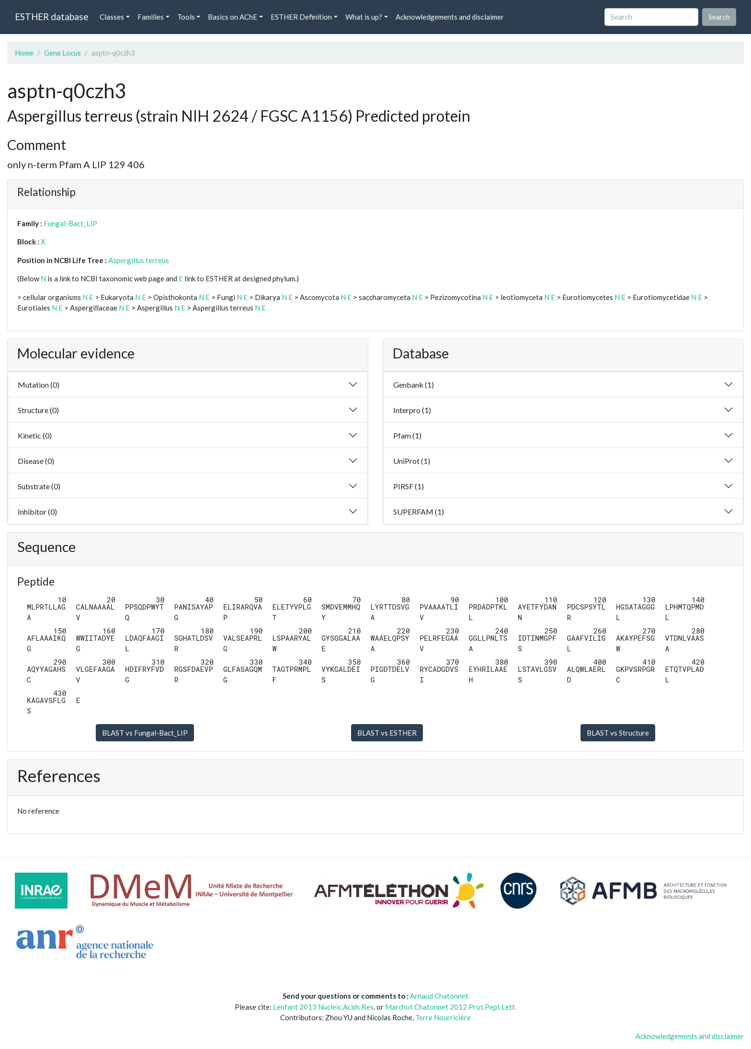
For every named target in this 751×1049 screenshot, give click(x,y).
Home (24, 52)
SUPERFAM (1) (418, 511)
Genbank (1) (413, 384)
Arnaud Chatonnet (439, 995)
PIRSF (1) (408, 486)
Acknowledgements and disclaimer (450, 16)
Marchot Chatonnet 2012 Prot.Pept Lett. (450, 1007)
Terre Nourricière (443, 1017)
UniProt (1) (411, 460)
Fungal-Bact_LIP (70, 223)
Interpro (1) (412, 410)
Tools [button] (186, 16)
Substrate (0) (39, 486)
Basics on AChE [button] (232, 16)
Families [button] (150, 16)
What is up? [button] (363, 16)
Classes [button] (112, 16)
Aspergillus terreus (138, 260)
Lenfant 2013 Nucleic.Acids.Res (323, 1007)
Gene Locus (62, 52)
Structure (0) (38, 410)
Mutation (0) (38, 384)
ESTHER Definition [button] (301, 16)
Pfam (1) (407, 435)
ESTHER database (51, 16)
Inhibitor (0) (37, 511)
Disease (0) (36, 460)
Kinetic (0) (35, 435)
